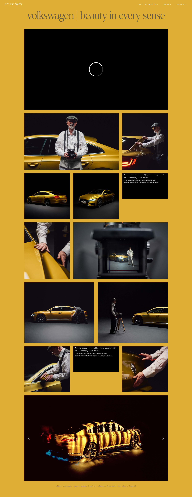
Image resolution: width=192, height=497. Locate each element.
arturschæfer (13, 4)
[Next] (163, 438)
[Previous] (29, 438)
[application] (145, 186)
